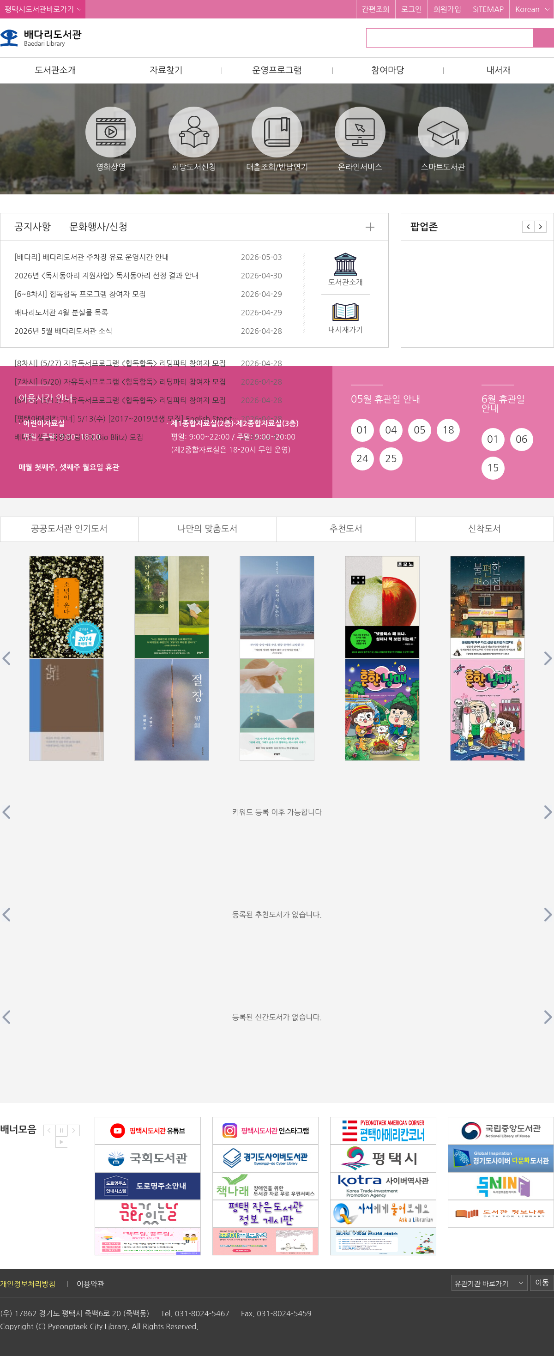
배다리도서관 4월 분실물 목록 (61, 312)
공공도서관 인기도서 (69, 528)
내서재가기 (345, 329)
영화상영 (110, 139)
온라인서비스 (360, 139)
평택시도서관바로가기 (39, 9)
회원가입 (447, 9)
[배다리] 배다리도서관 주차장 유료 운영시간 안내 (91, 257)
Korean (527, 9)
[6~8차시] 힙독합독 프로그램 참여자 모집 (80, 294)
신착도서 (484, 528)
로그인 (411, 9)
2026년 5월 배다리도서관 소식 (63, 331)
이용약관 (90, 1284)
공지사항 (32, 227)
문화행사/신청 (98, 227)
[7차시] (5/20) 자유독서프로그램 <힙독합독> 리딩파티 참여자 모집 (120, 382)
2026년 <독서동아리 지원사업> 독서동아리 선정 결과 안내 (106, 275)
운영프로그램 (276, 70)
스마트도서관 (443, 139)
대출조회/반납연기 (277, 139)
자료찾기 (166, 70)
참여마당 (387, 70)
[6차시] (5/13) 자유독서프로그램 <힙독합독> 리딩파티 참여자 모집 (120, 400)
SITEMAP (488, 9)
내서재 (498, 70)
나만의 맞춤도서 (207, 528)
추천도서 (346, 528)
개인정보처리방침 (27, 1284)
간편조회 (376, 9)
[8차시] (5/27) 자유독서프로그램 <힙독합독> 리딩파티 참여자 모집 (120, 363)
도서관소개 (55, 70)
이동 (542, 1282)
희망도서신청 (194, 139)
